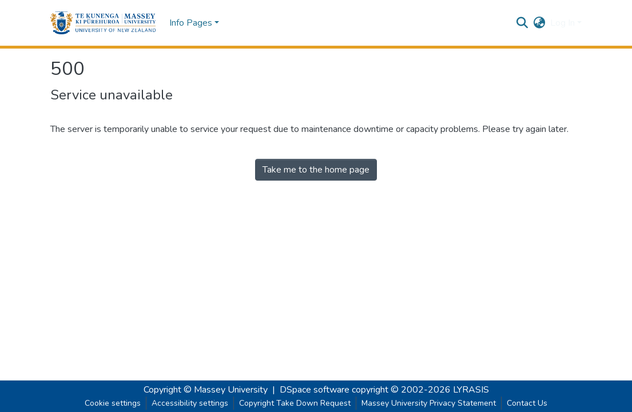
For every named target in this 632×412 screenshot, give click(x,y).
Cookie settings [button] (113, 403)
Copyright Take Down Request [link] (295, 403)
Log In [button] (563, 23)
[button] (103, 22)
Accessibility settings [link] (190, 403)
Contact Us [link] (527, 403)
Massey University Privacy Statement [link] (428, 403)
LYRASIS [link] (471, 389)
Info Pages (190, 23)
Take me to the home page (316, 169)
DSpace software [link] (314, 389)
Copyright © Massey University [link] (206, 389)
